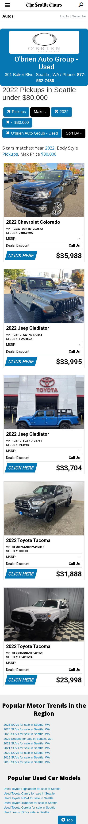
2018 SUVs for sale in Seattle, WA (27, 762)
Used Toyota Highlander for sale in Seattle (32, 789)
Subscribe (79, 16)
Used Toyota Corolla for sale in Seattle (29, 807)
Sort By (74, 133)
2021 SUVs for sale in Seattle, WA (27, 748)
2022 (61, 112)
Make (40, 112)
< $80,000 (17, 122)
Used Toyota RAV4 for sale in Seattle (29, 798)
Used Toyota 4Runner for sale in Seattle (30, 803)
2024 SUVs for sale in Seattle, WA (27, 729)
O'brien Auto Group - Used (32, 133)
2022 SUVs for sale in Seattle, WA (27, 743)
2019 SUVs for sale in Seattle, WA (27, 757)
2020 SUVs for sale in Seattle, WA (27, 752)
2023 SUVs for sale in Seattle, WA (27, 734)
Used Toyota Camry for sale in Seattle (29, 793)
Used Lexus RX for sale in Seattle (26, 812)
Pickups (16, 112)
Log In (64, 16)
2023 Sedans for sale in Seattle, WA (28, 738)
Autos (8, 16)
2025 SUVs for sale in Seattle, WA (27, 724)
